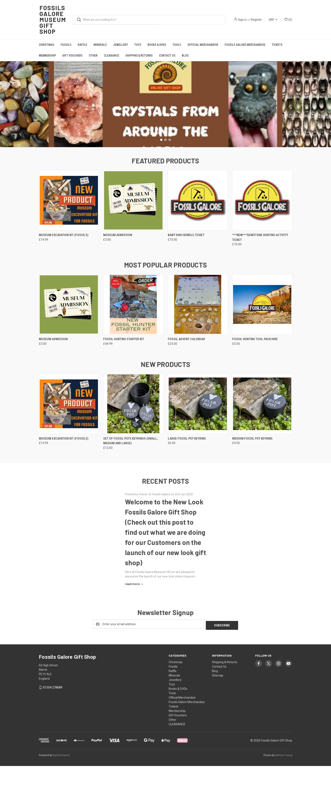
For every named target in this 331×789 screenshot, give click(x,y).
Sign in (242, 19)
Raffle (82, 44)
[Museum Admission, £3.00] (133, 225)
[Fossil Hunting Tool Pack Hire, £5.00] (262, 329)
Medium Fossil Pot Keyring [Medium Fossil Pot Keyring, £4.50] (252, 463)
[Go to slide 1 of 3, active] (161, 164)
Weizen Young (283, 778)
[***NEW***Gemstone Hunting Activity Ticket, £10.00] (262, 225)
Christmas (46, 44)
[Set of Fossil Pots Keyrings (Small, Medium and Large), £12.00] (133, 428)
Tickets (277, 44)
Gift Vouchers (72, 55)
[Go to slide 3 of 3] (170, 164)
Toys (137, 44)
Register (256, 19)
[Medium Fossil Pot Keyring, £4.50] (262, 428)
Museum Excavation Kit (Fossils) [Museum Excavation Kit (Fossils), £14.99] (63, 259)
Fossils (66, 44)
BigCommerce (61, 778)
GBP (273, 19)
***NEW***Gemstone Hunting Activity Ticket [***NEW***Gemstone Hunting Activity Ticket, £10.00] (260, 262)
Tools (176, 44)
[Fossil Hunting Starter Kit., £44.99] (133, 329)
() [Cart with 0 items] (288, 19)
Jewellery (120, 44)
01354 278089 (52, 710)
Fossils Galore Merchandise (245, 44)
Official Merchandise (202, 44)
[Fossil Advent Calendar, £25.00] (198, 329)
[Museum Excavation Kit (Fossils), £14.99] (69, 225)
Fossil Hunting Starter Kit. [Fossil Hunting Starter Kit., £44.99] (123, 363)
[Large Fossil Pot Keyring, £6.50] (198, 428)
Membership (47, 55)
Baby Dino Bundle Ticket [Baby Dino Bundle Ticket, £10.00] (186, 259)
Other (93, 55)
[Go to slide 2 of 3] (165, 164)
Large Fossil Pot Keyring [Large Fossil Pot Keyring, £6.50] (187, 463)
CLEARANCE (111, 55)
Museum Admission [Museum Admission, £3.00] (117, 259)
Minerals (100, 44)
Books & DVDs (157, 44)
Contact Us (167, 55)
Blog (185, 55)
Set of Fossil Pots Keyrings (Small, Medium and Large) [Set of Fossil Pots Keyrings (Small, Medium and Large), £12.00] (130, 465)
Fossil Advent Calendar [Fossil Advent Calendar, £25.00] (186, 363)
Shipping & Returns (139, 55)
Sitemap (217, 698)
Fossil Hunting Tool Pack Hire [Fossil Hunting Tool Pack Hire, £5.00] (255, 363)
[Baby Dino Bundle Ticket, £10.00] (198, 225)
